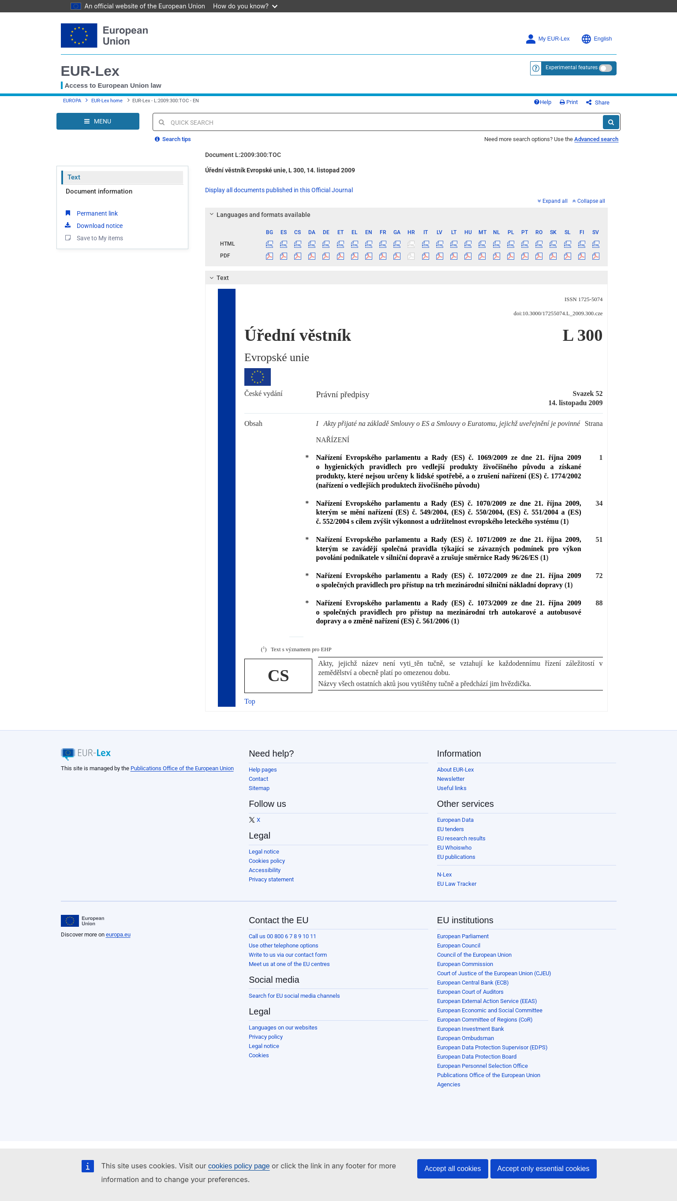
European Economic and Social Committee (489, 1010)
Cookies (259, 1055)
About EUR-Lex (455, 769)
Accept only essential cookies (543, 1168)
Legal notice (264, 851)
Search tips (173, 139)
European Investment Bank (470, 1029)
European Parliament (463, 936)
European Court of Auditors (470, 991)
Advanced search (596, 139)
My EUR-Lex (547, 39)
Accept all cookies (452, 1168)
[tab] (406, 214)
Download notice (93, 225)
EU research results (461, 838)
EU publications (456, 857)
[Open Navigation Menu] (97, 121)
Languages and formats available (259, 214)
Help (542, 102)
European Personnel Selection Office (482, 1066)
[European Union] (83, 921)
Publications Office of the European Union (182, 768)
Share (598, 102)
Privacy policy (266, 1036)
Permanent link (91, 213)
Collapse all (588, 201)
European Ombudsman (465, 1038)
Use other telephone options (283, 945)
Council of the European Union (474, 954)
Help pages (263, 769)
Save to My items (93, 237)
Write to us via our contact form (288, 954)
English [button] (596, 39)
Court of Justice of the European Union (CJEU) (494, 973)
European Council (458, 945)
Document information (99, 191)
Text (73, 177)
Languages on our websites (283, 1027)
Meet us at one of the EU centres (289, 964)
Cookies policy (267, 861)
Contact (258, 779)
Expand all (553, 201)
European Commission (465, 964)
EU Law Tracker (456, 883)
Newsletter (450, 779)
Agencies (448, 1084)
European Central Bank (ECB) (473, 982)
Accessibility (265, 870)
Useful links (452, 788)
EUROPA (72, 101)
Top (249, 701)
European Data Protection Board (476, 1056)
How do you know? (245, 6)
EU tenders (450, 829)
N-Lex (444, 874)
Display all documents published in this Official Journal (279, 190)
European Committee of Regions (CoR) (485, 1019)
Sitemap (259, 788)
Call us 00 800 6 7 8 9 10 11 (282, 936)
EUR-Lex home (107, 101)
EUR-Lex (90, 71)
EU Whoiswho (454, 847)
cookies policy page (239, 1166)
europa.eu (118, 934)
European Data (455, 820)
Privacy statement (271, 879)
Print (569, 102)
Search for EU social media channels (294, 995)
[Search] (611, 122)
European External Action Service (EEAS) (487, 1001)
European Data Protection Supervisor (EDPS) (492, 1047)
